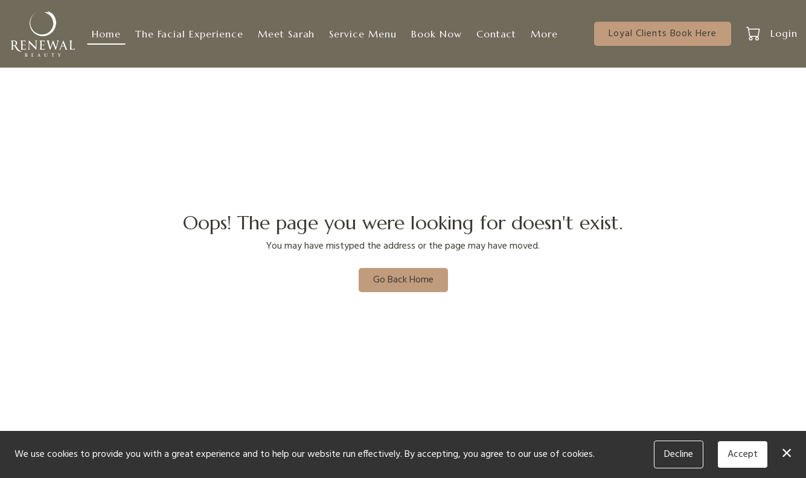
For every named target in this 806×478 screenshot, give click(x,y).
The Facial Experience (189, 34)
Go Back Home (403, 280)
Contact (496, 34)
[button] (754, 33)
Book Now (436, 34)
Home (106, 34)
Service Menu (363, 34)
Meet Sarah (286, 34)
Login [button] (784, 33)
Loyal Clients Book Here (663, 34)
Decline (678, 454)
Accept (743, 454)
